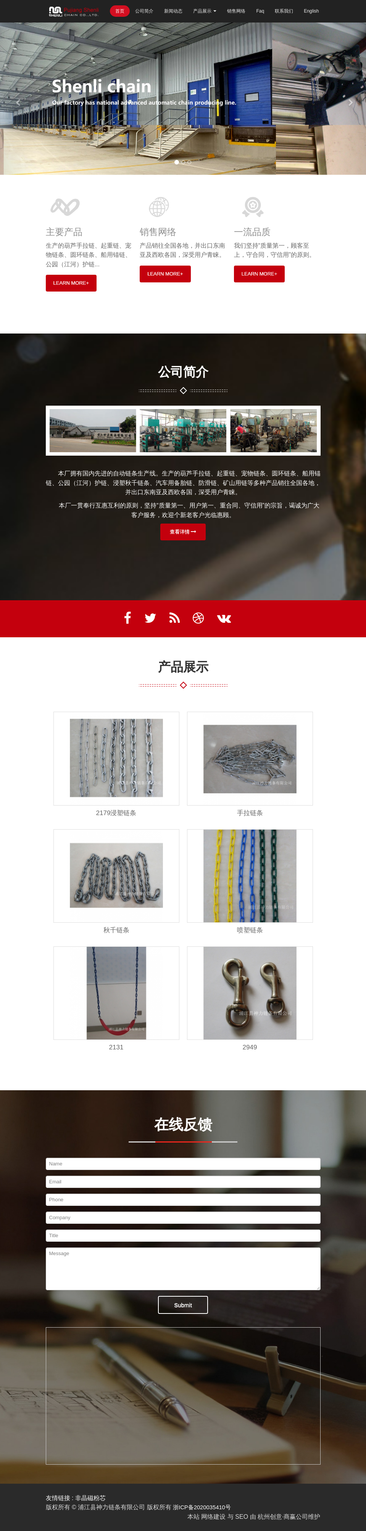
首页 (119, 11)
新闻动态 (173, 11)
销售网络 (236, 11)
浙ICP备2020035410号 (204, 1507)
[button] (18, 99)
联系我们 (284, 11)
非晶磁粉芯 (90, 1498)
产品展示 (204, 11)
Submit (183, 1305)
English (311, 11)
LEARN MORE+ (71, 283)
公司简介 (144, 11)
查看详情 (183, 532)
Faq (260, 11)
